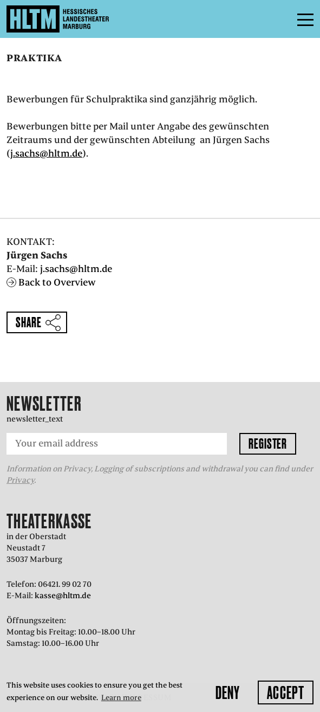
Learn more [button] (121, 697)
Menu (281, 19)
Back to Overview (57, 282)
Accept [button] (285, 692)
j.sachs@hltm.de (46, 153)
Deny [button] (227, 692)
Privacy (20, 480)
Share (29, 322)
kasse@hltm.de (63, 595)
